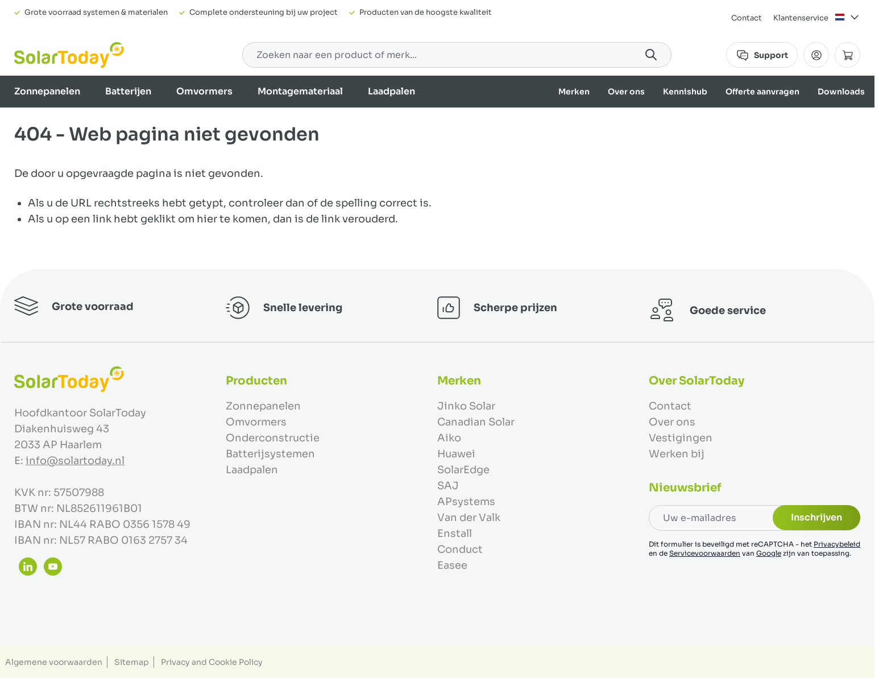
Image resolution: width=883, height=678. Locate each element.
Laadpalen (391, 91)
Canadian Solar (476, 422)
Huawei (456, 454)
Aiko (449, 438)
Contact (746, 18)
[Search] (651, 54)
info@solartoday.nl (75, 460)
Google (768, 553)
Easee (452, 565)
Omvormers (204, 91)
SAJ (448, 485)
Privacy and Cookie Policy (212, 662)
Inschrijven (816, 517)
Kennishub (685, 91)
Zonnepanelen (47, 91)
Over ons (626, 91)
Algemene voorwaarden (53, 662)
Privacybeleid (837, 544)
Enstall (454, 533)
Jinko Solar (466, 406)
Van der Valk (468, 517)
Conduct (460, 549)
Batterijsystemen (270, 454)
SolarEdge (463, 470)
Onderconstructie (273, 438)
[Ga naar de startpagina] (69, 55)
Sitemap (131, 662)
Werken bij (676, 454)
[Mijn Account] (816, 55)
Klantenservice (800, 18)
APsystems (466, 501)
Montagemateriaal (300, 91)
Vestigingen (680, 438)
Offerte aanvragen (762, 91)
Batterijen (128, 91)
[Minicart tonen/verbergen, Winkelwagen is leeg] (847, 55)
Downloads (841, 91)
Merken (574, 91)
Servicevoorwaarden (704, 553)
